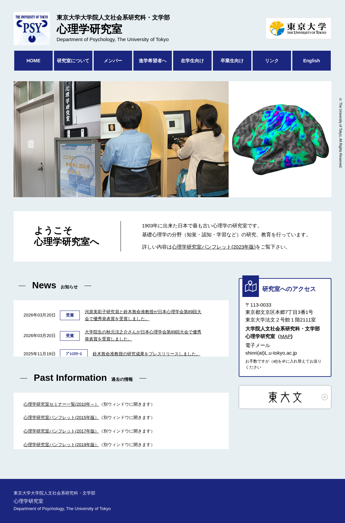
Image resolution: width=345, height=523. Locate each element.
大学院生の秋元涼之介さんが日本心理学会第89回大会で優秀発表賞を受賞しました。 (143, 335)
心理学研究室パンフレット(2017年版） (61, 431)
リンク (272, 60)
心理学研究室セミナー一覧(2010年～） (61, 404)
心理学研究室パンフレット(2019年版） (61, 444)
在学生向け (192, 60)
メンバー (113, 60)
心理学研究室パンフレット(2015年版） (61, 417)
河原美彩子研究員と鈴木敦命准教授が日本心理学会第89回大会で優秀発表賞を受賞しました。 (143, 315)
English (311, 60)
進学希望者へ (153, 60)
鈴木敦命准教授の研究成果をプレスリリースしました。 (146, 353)
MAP (285, 336)
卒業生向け (232, 60)
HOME (33, 60)
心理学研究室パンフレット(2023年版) (214, 247)
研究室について (73, 60)
